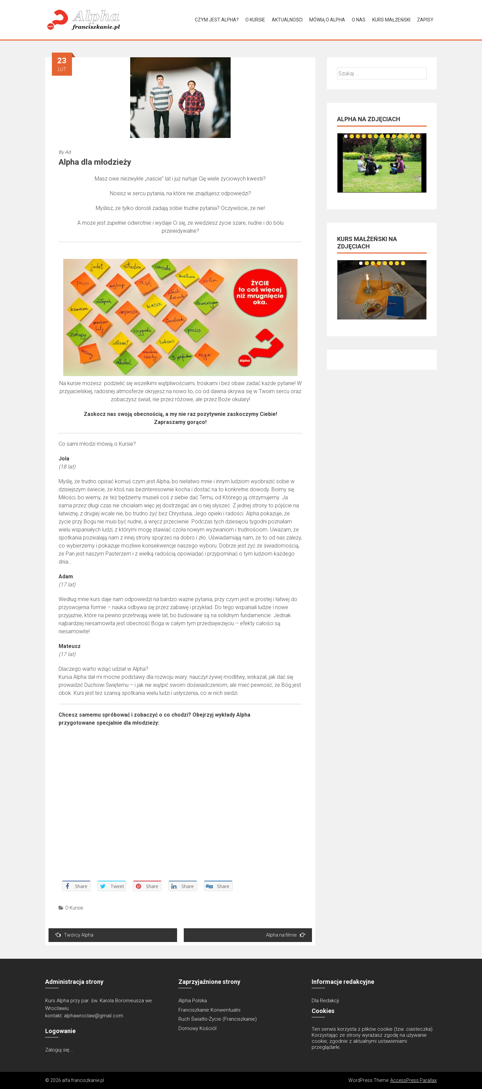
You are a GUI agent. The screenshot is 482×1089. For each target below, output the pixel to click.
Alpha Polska (192, 1001)
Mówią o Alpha (327, 19)
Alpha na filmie (285, 935)
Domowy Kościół (197, 1028)
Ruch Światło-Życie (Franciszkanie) (217, 1019)
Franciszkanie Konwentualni (209, 1010)
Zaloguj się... (59, 1050)
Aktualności (287, 19)
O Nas (359, 19)
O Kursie (255, 19)
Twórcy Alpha (74, 935)
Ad (68, 152)
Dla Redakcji (325, 1001)
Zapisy (425, 19)
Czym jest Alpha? (217, 19)
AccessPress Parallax (413, 1080)
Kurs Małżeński (391, 19)
